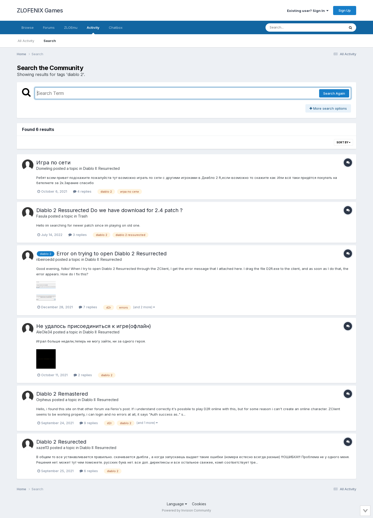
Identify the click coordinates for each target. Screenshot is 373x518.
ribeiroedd (45, 259)
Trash (83, 216)
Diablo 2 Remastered (62, 394)
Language (177, 504)
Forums (49, 27)
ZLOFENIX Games (40, 10)
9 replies (89, 423)
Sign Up (345, 10)
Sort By (343, 142)
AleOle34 (44, 332)
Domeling (44, 168)
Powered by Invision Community (186, 510)
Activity (93, 29)
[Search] (291, 27)
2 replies (83, 375)
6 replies (89, 471)
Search (50, 41)
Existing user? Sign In (307, 11)
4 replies (82, 191)
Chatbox (116, 27)
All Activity (26, 41)
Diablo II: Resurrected (101, 168)
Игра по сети (53, 162)
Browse (27, 27)
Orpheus (43, 399)
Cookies (199, 504)
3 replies (77, 235)
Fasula (41, 216)
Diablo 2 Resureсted (61, 442)
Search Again (334, 93)
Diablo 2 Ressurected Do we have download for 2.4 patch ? (109, 210)
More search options (328, 108)
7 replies (88, 307)
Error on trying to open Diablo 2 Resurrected (111, 253)
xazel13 (42, 447)
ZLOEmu (70, 27)
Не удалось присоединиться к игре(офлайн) (93, 326)
